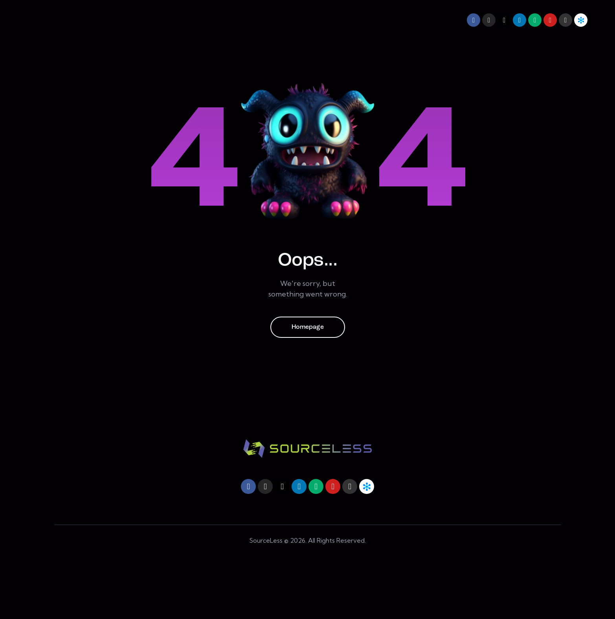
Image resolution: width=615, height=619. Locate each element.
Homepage (308, 327)
